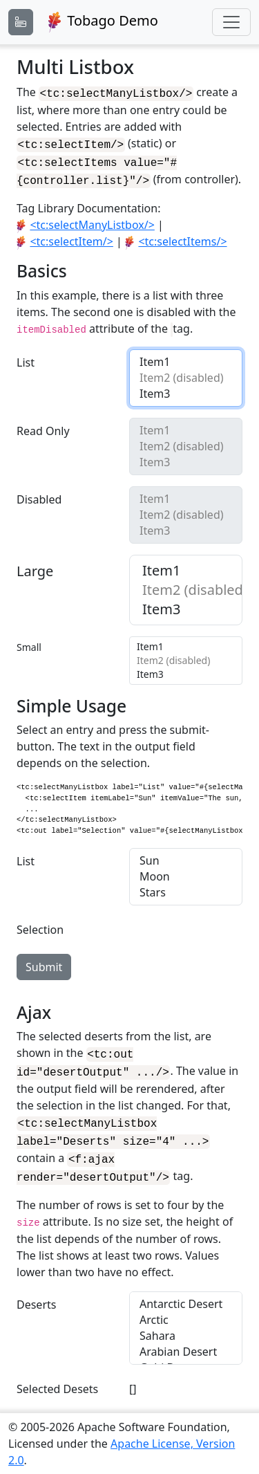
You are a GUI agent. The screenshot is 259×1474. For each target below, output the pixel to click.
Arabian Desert (185, 1341)
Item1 (185, 356)
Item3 (185, 388)
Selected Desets (57, 1377)
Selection (40, 926)
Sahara (185, 1325)
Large (35, 564)
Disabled (39, 493)
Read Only (43, 424)
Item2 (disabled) (185, 372)
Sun (185, 858)
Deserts (36, 1293)
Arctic (185, 1309)
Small (29, 640)
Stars (185, 890)
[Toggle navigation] (231, 22)
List (26, 356)
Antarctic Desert (185, 1293)
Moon (185, 874)
